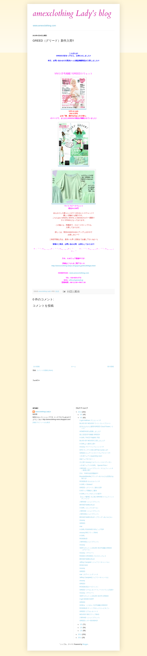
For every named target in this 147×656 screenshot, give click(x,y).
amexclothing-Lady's (43, 412)
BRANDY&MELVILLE (87, 505)
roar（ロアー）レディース (88, 574)
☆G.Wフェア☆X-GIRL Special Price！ (93, 465)
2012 (80, 634)
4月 (81, 418)
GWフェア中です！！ (87, 459)
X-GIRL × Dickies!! (86, 484)
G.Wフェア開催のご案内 (88, 491)
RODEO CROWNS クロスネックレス (92, 556)
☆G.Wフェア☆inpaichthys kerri (90, 456)
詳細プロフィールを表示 (41, 422)
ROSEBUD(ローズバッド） (89, 587)
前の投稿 (110, 366)
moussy (82, 520)
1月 (81, 631)
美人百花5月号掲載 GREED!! (89, 434)
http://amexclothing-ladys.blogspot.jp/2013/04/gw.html (73, 266)
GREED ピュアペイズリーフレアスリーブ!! (94, 453)
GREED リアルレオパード (88, 611)
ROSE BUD (83, 565)
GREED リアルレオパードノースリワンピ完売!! (96, 590)
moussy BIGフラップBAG (88, 533)
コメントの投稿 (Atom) (45, 370)
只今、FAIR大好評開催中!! (88, 473)
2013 (80, 412)
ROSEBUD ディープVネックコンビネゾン (94, 608)
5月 (81, 414)
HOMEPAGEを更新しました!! (89, 431)
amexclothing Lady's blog (72, 13)
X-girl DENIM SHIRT (86, 599)
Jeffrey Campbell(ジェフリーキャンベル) (93, 577)
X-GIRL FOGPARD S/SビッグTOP (91, 529)
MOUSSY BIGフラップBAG (89, 614)
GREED (82, 523)
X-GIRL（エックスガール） (89, 508)
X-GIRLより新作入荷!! (87, 444)
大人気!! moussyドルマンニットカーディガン (95, 462)
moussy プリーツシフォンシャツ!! (91, 447)
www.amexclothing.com (79, 273)
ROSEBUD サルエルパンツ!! (89, 481)
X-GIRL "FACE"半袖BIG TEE (89, 438)
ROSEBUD (83, 539)
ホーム (73, 366)
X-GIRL (82, 536)
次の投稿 (36, 366)
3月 (81, 624)
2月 (81, 628)
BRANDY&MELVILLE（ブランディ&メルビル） (96, 517)
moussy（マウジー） (86, 553)
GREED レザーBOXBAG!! (88, 621)
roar (80, 526)
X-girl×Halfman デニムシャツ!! (90, 420)
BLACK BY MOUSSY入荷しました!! (92, 441)
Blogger (85, 644)
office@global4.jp (76, 280)
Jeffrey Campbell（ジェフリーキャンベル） (94, 562)
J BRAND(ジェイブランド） (89, 514)
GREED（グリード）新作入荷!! (90, 488)
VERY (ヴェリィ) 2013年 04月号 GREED (93, 596)
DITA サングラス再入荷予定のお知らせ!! (93, 450)
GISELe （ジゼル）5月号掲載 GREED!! (93, 605)
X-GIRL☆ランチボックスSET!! (90, 494)
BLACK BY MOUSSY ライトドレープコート (95, 423)
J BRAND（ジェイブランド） (89, 502)
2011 (80, 638)
